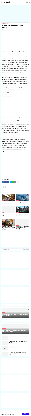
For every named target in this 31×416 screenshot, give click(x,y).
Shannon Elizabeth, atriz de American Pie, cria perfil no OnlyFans (18, 342)
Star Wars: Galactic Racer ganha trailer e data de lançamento (7, 202)
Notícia (8, 179)
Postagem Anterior (5, 249)
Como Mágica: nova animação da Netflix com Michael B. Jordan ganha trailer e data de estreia (19, 347)
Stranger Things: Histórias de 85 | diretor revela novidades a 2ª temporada (17, 353)
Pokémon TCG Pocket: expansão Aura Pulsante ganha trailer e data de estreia (8, 227)
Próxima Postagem (25, 249)
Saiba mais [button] (14, 414)
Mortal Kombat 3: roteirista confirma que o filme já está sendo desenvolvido (18, 336)
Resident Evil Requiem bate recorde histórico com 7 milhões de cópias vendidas (8, 214)
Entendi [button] (25, 413)
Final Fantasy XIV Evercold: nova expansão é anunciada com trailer (22, 202)
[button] (1, 2)
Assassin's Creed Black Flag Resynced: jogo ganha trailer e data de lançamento (22, 214)
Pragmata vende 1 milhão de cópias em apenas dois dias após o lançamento (22, 227)
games (8, 23)
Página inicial (4, 23)
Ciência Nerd (10, 186)
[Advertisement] (15, 13)
